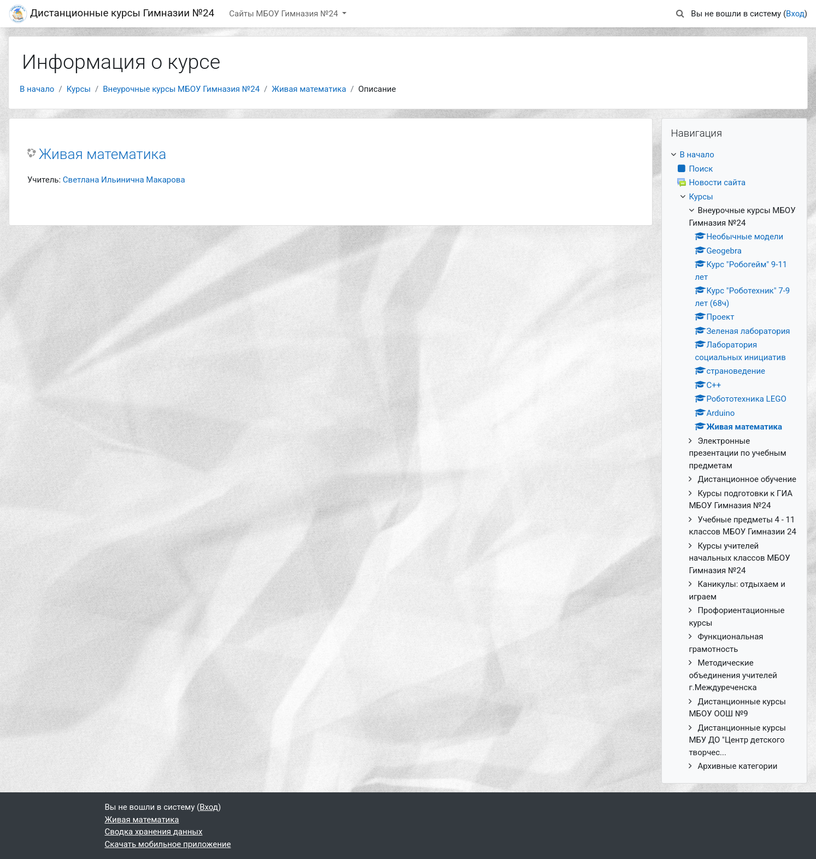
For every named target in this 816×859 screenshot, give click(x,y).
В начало (37, 89)
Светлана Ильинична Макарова (124, 180)
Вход (795, 14)
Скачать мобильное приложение (168, 844)
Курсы (79, 89)
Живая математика (309, 89)
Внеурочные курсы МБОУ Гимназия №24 (181, 89)
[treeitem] (734, 461)
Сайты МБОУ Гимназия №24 (284, 14)
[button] (680, 14)
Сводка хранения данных (154, 832)
